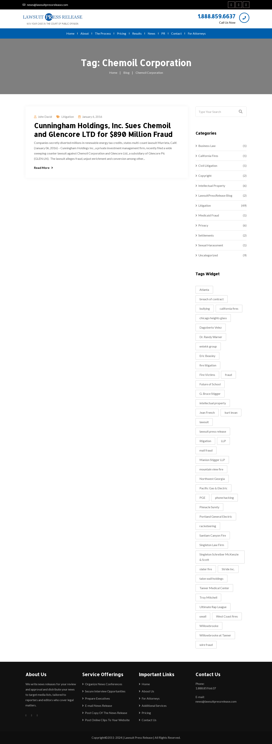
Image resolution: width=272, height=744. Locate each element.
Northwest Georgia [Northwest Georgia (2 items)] (212, 478)
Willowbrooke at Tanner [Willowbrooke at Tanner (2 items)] (215, 635)
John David (45, 116)
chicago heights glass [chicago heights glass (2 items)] (213, 318)
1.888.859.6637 (216, 16)
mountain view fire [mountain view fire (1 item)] (211, 469)
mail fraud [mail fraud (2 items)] (205, 450)
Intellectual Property (211, 185)
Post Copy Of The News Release (106, 713)
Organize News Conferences (103, 684)
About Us (148, 691)
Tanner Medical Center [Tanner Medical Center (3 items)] (214, 588)
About (84, 33)
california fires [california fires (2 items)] (229, 308)
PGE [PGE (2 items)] (202, 497)
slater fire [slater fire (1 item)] (205, 569)
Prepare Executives (97, 698)
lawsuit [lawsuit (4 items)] (204, 422)
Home (70, 33)
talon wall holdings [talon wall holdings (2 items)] (211, 578)
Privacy (203, 225)
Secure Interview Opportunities (105, 691)
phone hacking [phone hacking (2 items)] (224, 497)
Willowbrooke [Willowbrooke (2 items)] (208, 626)
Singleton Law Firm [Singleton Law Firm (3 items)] (211, 545)
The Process (103, 33)
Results (137, 33)
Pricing (121, 33)
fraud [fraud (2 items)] (228, 374)
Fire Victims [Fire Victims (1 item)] (207, 374)
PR (163, 33)
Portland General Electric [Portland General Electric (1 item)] (215, 516)
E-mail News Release (98, 705)
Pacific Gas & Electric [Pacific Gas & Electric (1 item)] (213, 488)
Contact (176, 33)
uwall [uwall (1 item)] (202, 616)
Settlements (206, 235)
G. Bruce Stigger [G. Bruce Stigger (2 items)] (210, 393)
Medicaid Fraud (208, 215)
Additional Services (154, 705)
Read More (43, 167)
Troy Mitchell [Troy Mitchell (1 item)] (208, 597)
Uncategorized (208, 255)
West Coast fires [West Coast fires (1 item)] (227, 616)
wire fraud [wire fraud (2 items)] (206, 644)
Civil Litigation (207, 165)
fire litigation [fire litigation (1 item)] (207, 365)
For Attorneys (197, 33)
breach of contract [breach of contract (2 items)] (211, 299)
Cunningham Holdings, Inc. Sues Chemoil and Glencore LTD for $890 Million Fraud (103, 130)
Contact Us (149, 720)
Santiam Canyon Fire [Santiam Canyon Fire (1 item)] (212, 535)
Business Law (207, 145)
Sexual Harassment (210, 245)
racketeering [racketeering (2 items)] (207, 526)
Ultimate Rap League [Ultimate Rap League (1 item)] (212, 607)
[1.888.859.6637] (244, 18)
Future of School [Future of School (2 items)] (210, 384)
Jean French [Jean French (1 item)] (207, 412)
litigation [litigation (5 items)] (205, 441)
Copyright (205, 175)
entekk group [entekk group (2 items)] (208, 346)
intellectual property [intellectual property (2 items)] (212, 403)
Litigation (67, 116)
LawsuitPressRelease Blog (215, 195)
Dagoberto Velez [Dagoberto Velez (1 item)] (210, 327)
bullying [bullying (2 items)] (204, 308)
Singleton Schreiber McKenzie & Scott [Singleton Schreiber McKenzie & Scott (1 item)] (219, 556)
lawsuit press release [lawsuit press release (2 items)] (212, 431)
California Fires (208, 155)
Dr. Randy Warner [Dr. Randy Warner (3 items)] (210, 337)
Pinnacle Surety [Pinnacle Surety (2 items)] (209, 507)
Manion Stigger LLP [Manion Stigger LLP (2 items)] (212, 460)
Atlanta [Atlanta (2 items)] (204, 289)
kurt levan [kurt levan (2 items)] (231, 412)
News (151, 33)
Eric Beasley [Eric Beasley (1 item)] (207, 356)
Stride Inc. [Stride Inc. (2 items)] (228, 569)
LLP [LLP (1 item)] (223, 441)
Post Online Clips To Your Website (107, 720)
